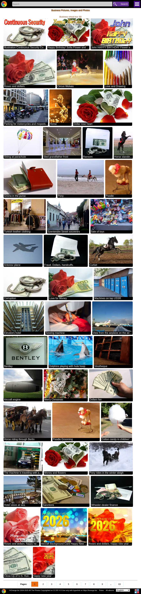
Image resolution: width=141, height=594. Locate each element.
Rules (101, 590)
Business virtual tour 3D (70, 17)
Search (124, 4)
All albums (110, 590)
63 (119, 584)
